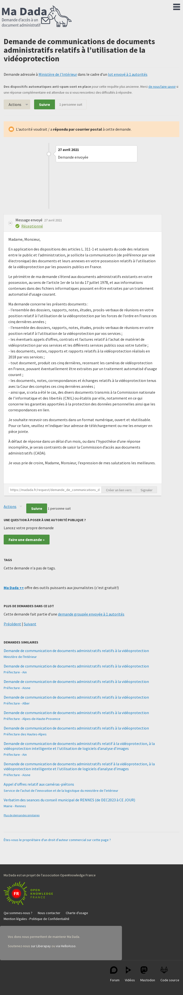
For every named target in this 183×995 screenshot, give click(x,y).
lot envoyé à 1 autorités (127, 74)
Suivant (30, 623)
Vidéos (130, 974)
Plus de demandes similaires (21, 815)
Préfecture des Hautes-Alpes (25, 734)
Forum (114, 974)
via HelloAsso (66, 946)
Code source (169, 974)
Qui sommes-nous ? (18, 913)
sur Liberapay (41, 946)
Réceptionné (32, 226)
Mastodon (147, 974)
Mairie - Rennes (15, 806)
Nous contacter (49, 913)
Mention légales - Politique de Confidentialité (36, 919)
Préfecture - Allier (17, 703)
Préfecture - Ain (15, 672)
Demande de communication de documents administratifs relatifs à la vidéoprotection (76, 650)
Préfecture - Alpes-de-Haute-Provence (32, 719)
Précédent (12, 623)
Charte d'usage (77, 913)
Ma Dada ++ (14, 587)
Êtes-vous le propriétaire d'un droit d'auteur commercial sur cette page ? (57, 840)
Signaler (147, 490)
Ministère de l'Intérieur (58, 74)
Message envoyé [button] (29, 219)
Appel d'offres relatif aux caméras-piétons (39, 784)
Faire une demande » (27, 539)
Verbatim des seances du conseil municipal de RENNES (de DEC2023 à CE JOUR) (69, 799)
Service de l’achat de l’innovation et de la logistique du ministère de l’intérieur (61, 790)
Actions (15, 104)
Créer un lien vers (119, 490)
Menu (176, 6)
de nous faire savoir (162, 87)
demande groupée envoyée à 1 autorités (91, 614)
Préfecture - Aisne (17, 688)
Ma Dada (37, 16)
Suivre (44, 104)
